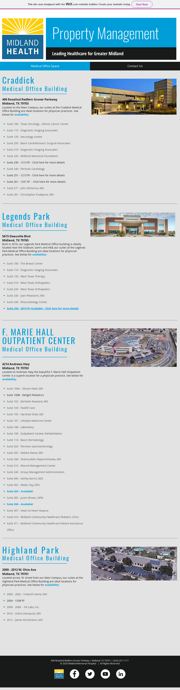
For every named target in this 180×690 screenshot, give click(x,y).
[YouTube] (105, 674)
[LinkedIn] (120, 674)
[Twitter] (90, 674)
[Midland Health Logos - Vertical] (59, 674)
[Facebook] (74, 674)
